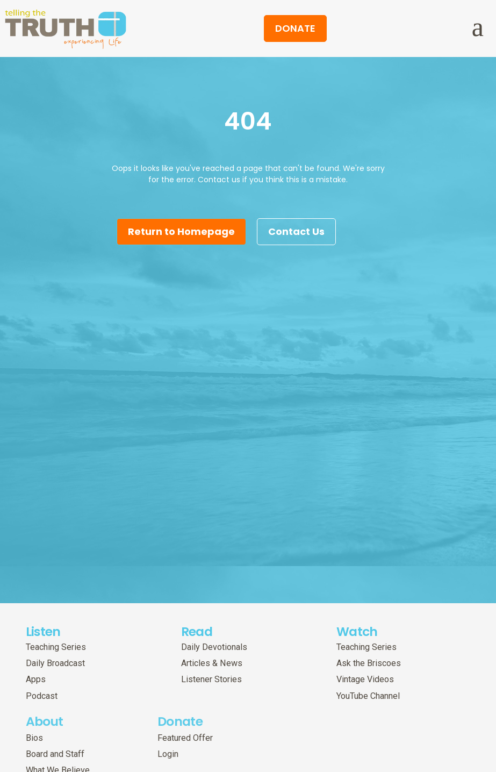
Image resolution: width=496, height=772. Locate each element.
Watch (357, 653)
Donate (180, 732)
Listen (43, 653)
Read (196, 653)
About (44, 732)
